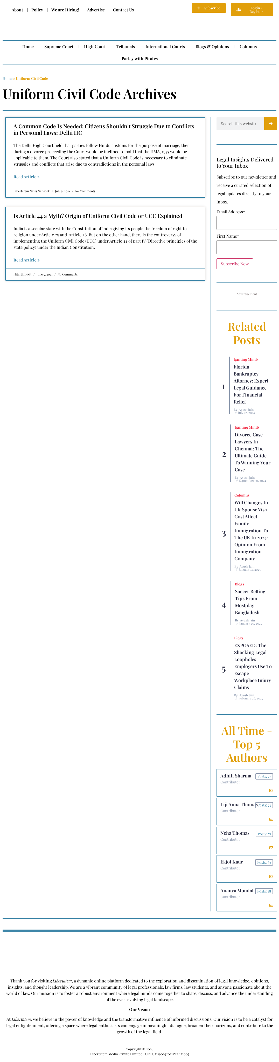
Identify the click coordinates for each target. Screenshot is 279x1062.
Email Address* (231, 212)
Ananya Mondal (237, 893)
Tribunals (125, 46)
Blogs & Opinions (212, 46)
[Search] (270, 123)
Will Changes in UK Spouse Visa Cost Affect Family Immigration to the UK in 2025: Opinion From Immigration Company (251, 530)
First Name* (228, 236)
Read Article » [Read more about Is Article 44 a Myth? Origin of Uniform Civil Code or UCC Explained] (26, 260)
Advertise (96, 9)
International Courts (165, 46)
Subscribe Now (235, 263)
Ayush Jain (246, 409)
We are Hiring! (65, 9)
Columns (248, 46)
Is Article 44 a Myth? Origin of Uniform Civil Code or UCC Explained (97, 215)
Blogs (239, 584)
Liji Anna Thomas (239, 805)
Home (28, 46)
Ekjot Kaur (232, 863)
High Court (95, 46)
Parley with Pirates (140, 58)
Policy (37, 9)
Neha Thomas (235, 834)
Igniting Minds (246, 359)
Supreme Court (58, 46)
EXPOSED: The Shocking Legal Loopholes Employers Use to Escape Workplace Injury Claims (253, 666)
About (17, 9)
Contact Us (123, 9)
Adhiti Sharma (236, 776)
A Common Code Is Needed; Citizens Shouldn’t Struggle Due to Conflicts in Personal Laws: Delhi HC (103, 129)
